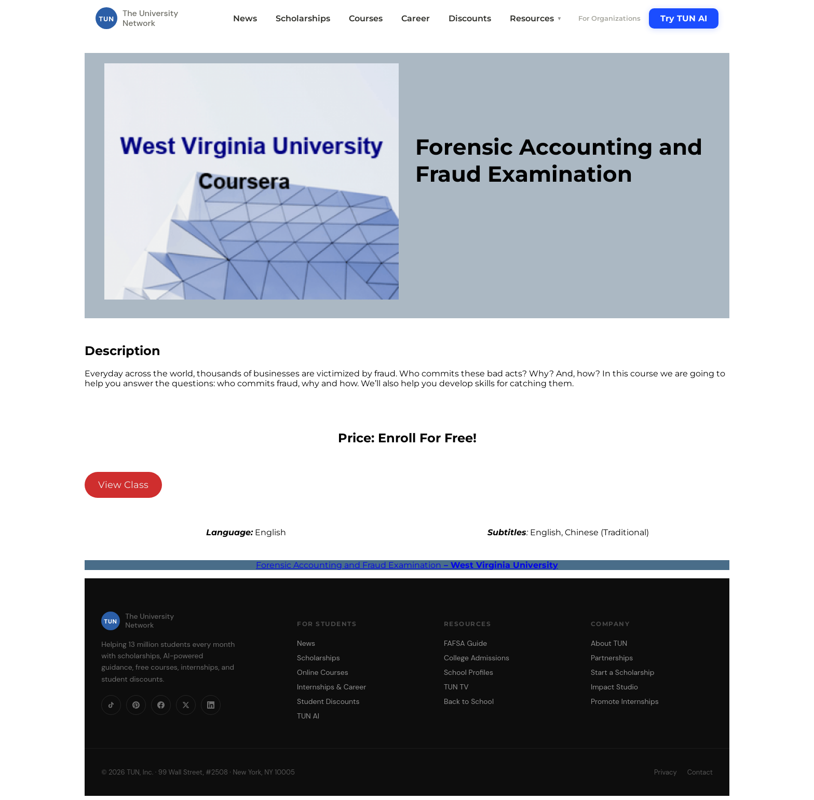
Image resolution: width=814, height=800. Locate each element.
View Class (123, 485)
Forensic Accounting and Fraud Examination (407, 565)
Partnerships (612, 657)
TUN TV (456, 686)
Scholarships (303, 18)
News (245, 18)
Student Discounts (328, 701)
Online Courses (322, 672)
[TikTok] (111, 705)
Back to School (469, 701)
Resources (536, 18)
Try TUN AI (683, 18)
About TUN (609, 643)
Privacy (665, 772)
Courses (366, 18)
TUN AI (308, 716)
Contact (700, 772)
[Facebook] (161, 705)
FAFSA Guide (465, 643)
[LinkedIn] (211, 705)
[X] (186, 705)
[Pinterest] (136, 705)
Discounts (470, 18)
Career (415, 18)
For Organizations (609, 18)
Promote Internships (625, 701)
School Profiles (468, 672)
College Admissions (476, 657)
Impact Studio (614, 686)
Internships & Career (331, 686)
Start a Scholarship (623, 672)
